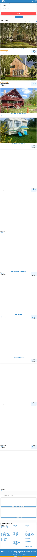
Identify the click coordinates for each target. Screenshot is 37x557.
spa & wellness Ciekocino (5, 533)
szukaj (18, 13)
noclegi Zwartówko (16, 545)
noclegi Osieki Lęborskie (16, 542)
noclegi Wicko (15, 525)
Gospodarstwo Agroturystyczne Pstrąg (18, 113)
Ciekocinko (2, 273)
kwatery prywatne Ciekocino (5, 532)
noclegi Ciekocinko (16, 533)
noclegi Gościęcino (27, 526)
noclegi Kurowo (15, 536)
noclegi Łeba (15, 527)
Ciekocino (1, 52)
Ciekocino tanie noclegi (28, 546)
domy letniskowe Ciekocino (5, 527)
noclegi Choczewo (4, 542)
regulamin (15, 551)
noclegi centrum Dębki (28, 542)
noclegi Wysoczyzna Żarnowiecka (30, 536)
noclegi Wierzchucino (4, 546)
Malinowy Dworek (18, 314)
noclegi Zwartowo (15, 541)
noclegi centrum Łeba (28, 541)
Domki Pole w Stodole (18, 186)
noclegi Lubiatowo (4, 541)
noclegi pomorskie (27, 538)
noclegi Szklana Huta (16, 543)
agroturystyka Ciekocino (4, 526)
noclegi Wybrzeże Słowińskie (29, 535)
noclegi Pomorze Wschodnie (29, 533)
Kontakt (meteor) (9, 551)
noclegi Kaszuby (27, 528)
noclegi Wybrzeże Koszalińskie (29, 534)
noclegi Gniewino (15, 526)
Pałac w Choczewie (18, 517)
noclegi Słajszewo (4, 538)
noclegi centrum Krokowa (28, 543)
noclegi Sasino (3, 539)
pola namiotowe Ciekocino (5, 534)
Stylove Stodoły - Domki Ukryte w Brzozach (19, 48)
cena (28, 21)
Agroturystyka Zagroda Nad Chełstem (18, 400)
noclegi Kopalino (3, 540)
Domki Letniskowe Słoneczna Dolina (18, 143)
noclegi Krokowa (15, 532)
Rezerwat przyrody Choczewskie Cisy (18, 506)
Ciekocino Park (18, 487)
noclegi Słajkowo (15, 544)
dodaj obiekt (18, 552)
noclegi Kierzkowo (15, 540)
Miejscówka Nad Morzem (18, 81)
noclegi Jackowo (15, 535)
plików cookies (19, 556)
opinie (35, 21)
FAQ (18, 551)
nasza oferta (33, 551)
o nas (29, 551)
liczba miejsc (32, 21)
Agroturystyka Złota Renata (18, 357)
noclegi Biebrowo (15, 534)
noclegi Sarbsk (27, 525)
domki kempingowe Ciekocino (5, 528)
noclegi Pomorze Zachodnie (29, 532)
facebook (3, 551)
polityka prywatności (23, 551)
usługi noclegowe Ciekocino (5, 535)
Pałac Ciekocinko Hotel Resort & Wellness (18, 271)
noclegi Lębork (15, 531)
